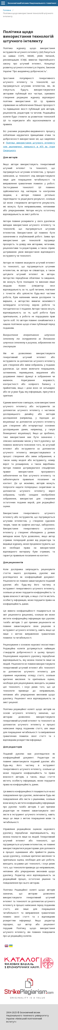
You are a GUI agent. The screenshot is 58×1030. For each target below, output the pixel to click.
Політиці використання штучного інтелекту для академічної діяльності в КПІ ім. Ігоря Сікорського (29, 146)
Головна (7, 10)
